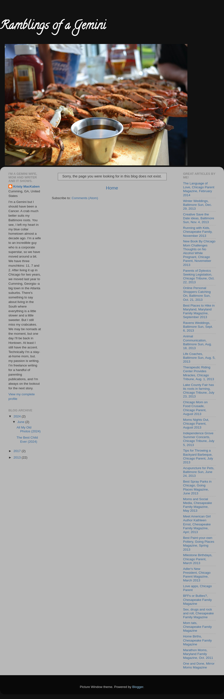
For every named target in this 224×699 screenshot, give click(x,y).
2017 (17, 451)
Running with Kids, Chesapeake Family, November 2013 (197, 231)
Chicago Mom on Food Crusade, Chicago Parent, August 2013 (195, 408)
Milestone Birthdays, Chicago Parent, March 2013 (197, 559)
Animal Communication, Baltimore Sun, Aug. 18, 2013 (197, 342)
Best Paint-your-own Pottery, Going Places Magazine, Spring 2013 (198, 543)
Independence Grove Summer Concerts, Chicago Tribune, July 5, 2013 (198, 439)
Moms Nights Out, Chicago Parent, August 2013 (196, 423)
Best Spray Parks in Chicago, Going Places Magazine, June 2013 (197, 487)
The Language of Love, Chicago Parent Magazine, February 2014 (198, 189)
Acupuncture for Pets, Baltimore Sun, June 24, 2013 (198, 472)
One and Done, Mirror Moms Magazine (199, 665)
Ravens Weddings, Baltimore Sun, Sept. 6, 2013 (198, 326)
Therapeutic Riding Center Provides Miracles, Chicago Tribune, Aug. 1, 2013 (198, 373)
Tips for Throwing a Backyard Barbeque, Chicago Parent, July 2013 (198, 456)
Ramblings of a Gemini (53, 26)
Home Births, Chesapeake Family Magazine (197, 640)
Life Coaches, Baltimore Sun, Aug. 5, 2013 (199, 357)
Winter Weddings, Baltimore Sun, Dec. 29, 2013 (197, 204)
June (21, 422)
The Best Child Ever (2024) (27, 439)
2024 (17, 416)
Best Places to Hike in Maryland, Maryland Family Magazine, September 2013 (199, 311)
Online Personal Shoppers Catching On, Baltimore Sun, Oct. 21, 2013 (197, 294)
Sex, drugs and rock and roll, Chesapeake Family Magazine (198, 613)
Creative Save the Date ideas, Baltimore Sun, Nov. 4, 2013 (198, 218)
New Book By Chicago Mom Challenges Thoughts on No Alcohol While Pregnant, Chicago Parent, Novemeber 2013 (199, 252)
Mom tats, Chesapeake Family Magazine (197, 626)
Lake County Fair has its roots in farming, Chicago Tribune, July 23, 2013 (198, 390)
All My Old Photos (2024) (29, 429)
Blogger (137, 687)
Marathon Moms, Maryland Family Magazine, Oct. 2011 (198, 654)
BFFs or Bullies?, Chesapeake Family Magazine (197, 599)
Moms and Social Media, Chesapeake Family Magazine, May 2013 (197, 505)
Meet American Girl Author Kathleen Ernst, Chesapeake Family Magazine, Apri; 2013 (197, 524)
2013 (17, 457)
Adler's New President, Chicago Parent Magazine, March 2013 (197, 574)
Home (112, 187)
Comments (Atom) (85, 198)
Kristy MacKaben (26, 186)
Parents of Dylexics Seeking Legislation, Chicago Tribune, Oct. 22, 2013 (199, 276)
